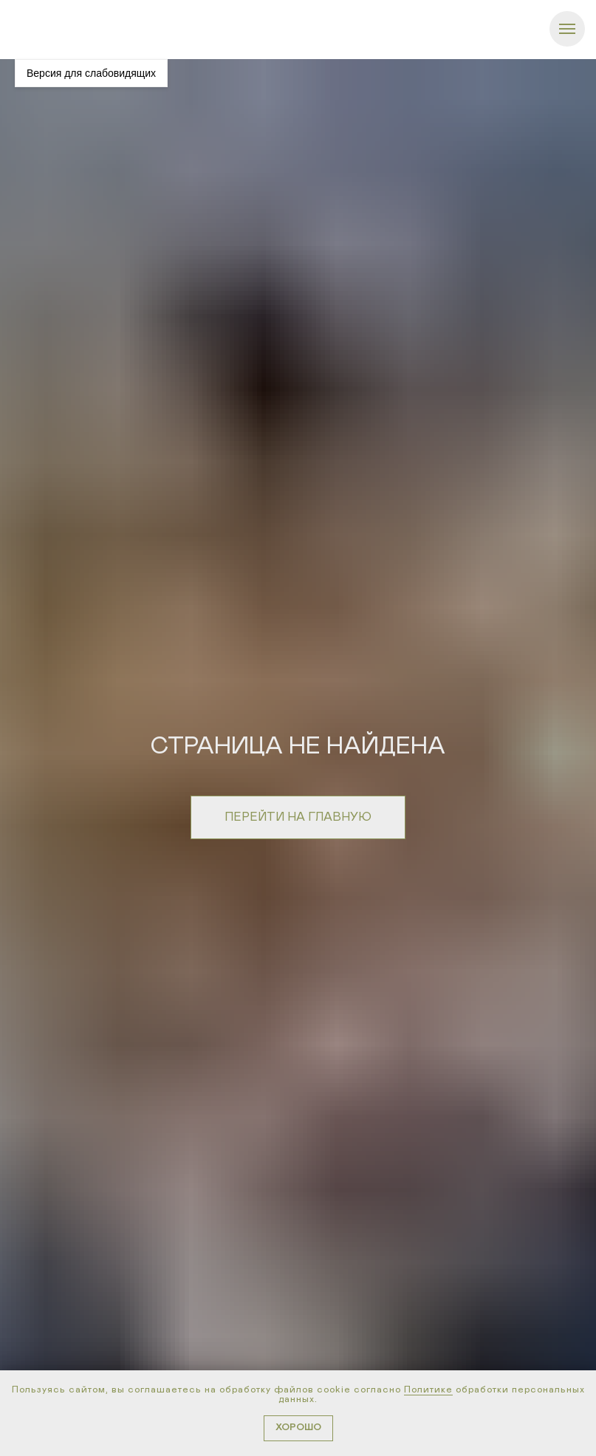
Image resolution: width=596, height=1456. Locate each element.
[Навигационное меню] (567, 29)
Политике (428, 1390)
